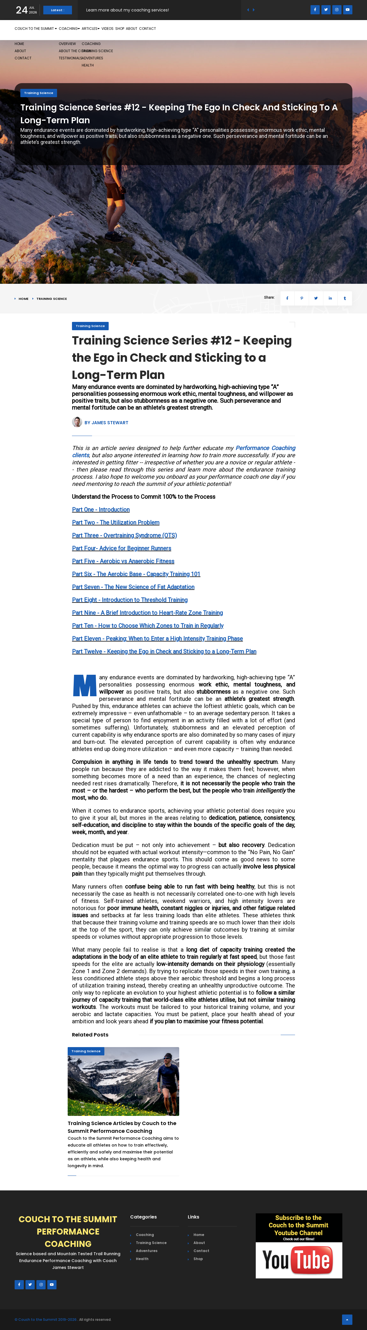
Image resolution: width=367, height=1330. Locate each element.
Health (142, 1258)
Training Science (38, 93)
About (220, 30)
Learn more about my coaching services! (127, 10)
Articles (143, 30)
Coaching (105, 30)
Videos (174, 30)
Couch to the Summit (49, 30)
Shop (197, 30)
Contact (249, 30)
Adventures (146, 1250)
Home (23, 298)
